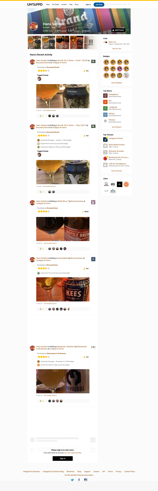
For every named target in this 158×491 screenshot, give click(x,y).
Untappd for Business (31, 472)
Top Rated (55, 4)
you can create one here (72, 453)
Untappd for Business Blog (53, 472)
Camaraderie (63, 258)
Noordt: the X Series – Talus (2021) (72, 125)
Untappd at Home (59, 63)
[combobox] (119, 4)
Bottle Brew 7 (63, 201)
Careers (96, 472)
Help (71, 4)
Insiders (64, 4)
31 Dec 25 (39, 243)
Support (87, 472)
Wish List (112, 42)
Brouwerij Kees (77, 201)
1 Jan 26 (38, 110)
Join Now (99, 5)
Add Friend (119, 30)
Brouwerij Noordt (43, 63)
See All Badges (116, 83)
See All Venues (116, 171)
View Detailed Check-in (49, 110)
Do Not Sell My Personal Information (79, 475)
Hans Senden (41, 60)
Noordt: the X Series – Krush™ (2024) (72, 60)
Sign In (88, 5)
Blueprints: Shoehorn (66, 347)
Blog (48, 4)
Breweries (70, 472)
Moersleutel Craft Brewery (56, 353)
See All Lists (116, 49)
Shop (76, 4)
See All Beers (116, 127)
